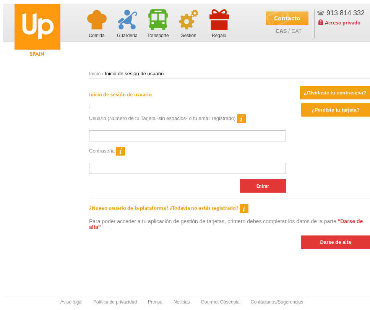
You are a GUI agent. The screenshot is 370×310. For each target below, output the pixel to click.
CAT (296, 31)
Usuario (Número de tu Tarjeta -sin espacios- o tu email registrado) (167, 118)
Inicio (95, 73)
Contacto (287, 18)
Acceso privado (342, 22)
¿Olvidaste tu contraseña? (335, 93)
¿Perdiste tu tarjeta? (336, 110)
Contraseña (107, 151)
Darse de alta (335, 242)
